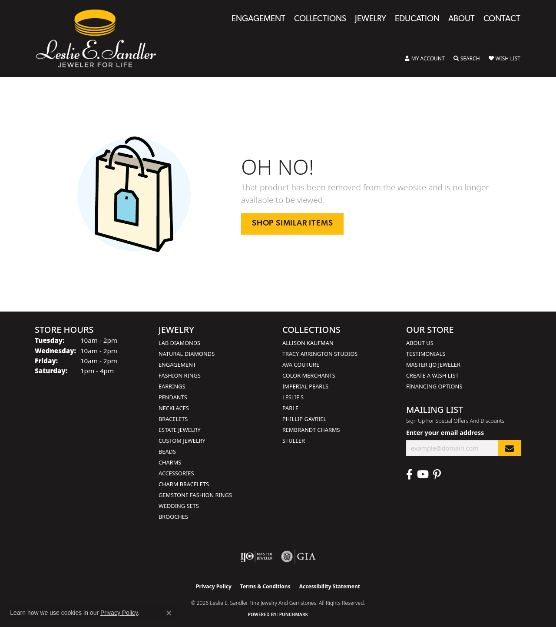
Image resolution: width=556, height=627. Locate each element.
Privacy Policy (214, 586)
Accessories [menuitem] (176, 473)
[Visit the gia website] (298, 556)
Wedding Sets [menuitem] (179, 506)
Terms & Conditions (265, 586)
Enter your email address (445, 432)
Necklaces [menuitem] (174, 408)
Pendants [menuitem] (173, 397)
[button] (425, 58)
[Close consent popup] (169, 613)
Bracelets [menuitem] (173, 419)
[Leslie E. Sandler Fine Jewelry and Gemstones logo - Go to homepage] (100, 38)
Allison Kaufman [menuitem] (308, 343)
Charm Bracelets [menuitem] (184, 484)
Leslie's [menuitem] (293, 397)
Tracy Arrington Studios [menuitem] (319, 354)
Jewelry (370, 19)
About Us (420, 343)
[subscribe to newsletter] (509, 448)
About (461, 19)
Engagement (258, 19)
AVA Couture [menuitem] (300, 364)
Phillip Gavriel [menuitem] (304, 419)
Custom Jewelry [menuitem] (182, 441)
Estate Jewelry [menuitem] (180, 430)
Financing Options (434, 386)
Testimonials (425, 354)
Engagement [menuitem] (177, 364)
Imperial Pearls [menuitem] (305, 386)
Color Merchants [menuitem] (308, 375)
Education (417, 19)
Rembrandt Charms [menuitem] (311, 430)
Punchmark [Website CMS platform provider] (293, 614)
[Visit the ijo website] (256, 556)
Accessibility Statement (329, 586)
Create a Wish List (432, 375)
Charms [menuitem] (170, 462)
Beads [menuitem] (167, 451)
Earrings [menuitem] (172, 386)
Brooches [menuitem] (173, 517)
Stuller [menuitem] (293, 441)
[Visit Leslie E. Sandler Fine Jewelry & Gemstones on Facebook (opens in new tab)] (409, 474)
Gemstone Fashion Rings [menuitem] (195, 495)
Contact (501, 19)
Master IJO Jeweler (433, 364)
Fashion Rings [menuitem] (180, 375)
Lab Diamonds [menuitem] (179, 343)
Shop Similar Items (292, 223)
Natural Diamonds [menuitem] (187, 354)
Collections (320, 19)
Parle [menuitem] (290, 408)
